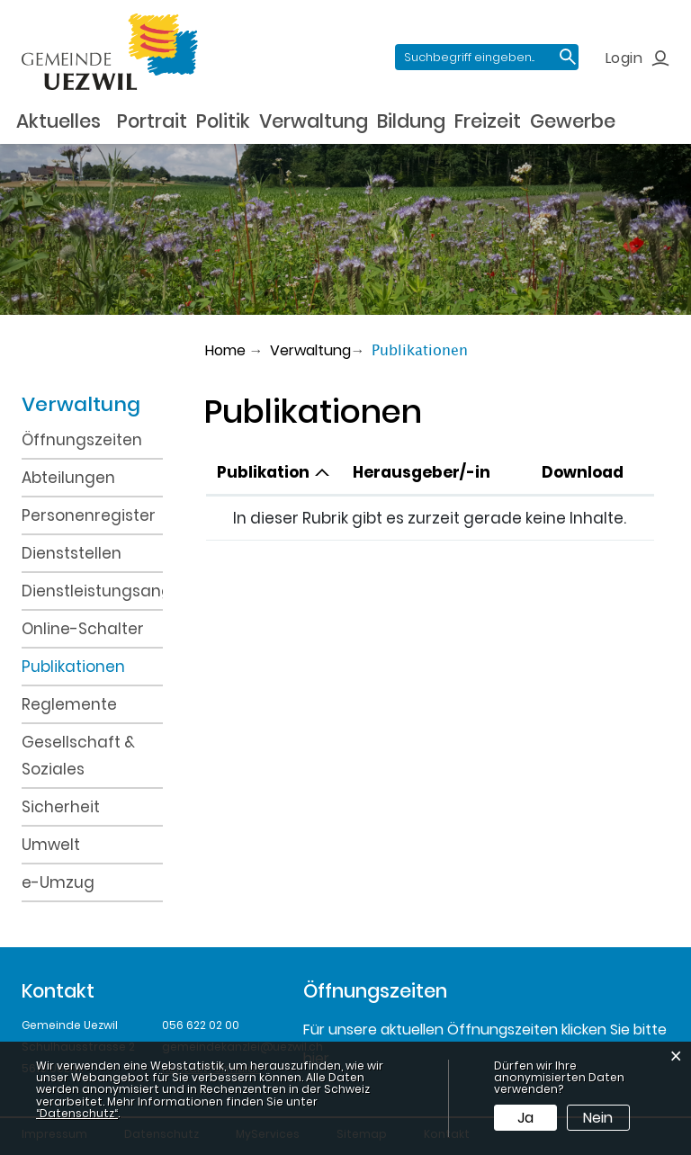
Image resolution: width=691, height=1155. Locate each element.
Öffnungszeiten (82, 440)
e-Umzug (58, 882)
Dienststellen (71, 553)
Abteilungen (68, 477)
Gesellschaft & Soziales (78, 755)
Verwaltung (313, 121)
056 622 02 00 (200, 1025)
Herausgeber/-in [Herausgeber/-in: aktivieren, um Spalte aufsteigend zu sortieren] (421, 472)
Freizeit (487, 121)
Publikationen (92, 665)
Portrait (152, 121)
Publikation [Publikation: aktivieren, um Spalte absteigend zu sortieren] (263, 472)
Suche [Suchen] (568, 57)
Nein (598, 1117)
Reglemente (69, 704)
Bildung (411, 121)
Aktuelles (58, 121)
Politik (223, 121)
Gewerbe (572, 121)
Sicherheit (61, 807)
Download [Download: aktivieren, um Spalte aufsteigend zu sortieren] (583, 472)
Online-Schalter (83, 629)
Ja (525, 1117)
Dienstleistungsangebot (92, 591)
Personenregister (89, 515)
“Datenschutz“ (77, 1113)
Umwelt (51, 844)
